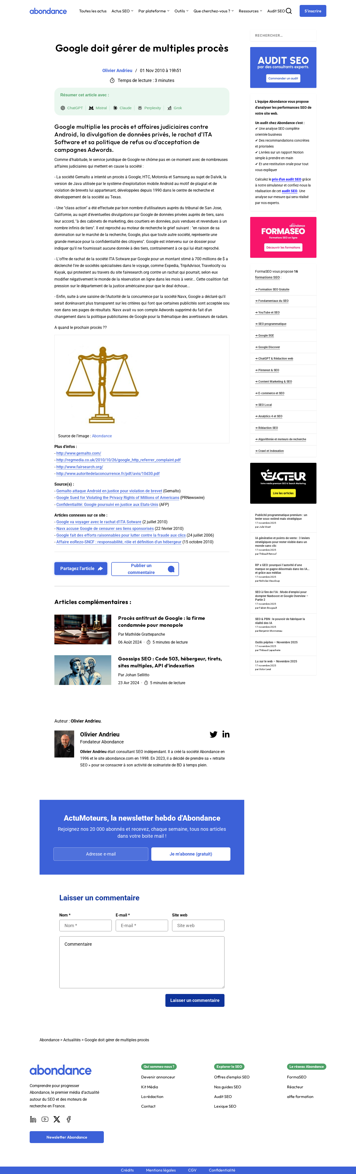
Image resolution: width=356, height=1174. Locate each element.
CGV (192, 1170)
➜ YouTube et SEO (267, 312)
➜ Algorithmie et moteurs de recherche (280, 439)
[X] (56, 1119)
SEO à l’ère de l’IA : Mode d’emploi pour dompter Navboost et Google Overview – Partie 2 (281, 595)
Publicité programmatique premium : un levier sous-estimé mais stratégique (281, 517)
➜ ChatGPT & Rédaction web (274, 358)
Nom (64, 915)
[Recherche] (289, 11)
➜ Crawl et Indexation (269, 451)
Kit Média (149, 1087)
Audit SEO (276, 10)
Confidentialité (222, 1170)
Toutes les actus (93, 10)
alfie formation (300, 1096)
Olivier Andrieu (99, 734)
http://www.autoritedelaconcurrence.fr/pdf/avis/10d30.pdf (108, 473)
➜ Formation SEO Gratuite (272, 289)
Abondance (102, 436)
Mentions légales (161, 1170)
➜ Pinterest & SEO (267, 370)
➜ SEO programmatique (270, 324)
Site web (179, 915)
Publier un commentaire (151, 569)
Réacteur (295, 1087)
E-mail (123, 915)
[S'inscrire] (313, 11)
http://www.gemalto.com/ (78, 453)
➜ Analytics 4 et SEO (268, 416)
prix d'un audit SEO (286, 179)
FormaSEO (297, 1077)
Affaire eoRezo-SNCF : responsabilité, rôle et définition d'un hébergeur (118, 542)
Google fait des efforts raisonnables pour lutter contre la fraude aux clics (121, 535)
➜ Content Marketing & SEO (273, 381)
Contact (148, 1106)
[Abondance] (48, 11)
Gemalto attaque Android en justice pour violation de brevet (109, 491)
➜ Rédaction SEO (266, 428)
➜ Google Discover (267, 347)
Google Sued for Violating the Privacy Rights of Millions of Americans (117, 497)
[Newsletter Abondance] (67, 1137)
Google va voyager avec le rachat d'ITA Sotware (98, 522)
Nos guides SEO (227, 1087)
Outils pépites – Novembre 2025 (276, 642)
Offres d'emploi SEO (232, 1077)
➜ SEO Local (263, 405)
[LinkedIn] (33, 1119)
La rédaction (152, 1096)
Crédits (127, 1170)
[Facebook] (68, 1119)
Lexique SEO (225, 1106)
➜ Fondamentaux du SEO (272, 301)
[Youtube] (45, 1119)
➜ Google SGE (264, 335)
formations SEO (267, 277)
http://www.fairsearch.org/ (79, 467)
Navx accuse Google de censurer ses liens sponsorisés (105, 528)
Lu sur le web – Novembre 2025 (276, 661)
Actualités (72, 1040)
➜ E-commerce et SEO (269, 393)
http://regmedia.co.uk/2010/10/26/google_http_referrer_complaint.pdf (118, 460)
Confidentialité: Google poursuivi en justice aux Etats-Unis (107, 504)
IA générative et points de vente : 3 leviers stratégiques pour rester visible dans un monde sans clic (282, 542)
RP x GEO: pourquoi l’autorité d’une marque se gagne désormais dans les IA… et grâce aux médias (282, 568)
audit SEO (289, 191)
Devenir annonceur (158, 1077)
